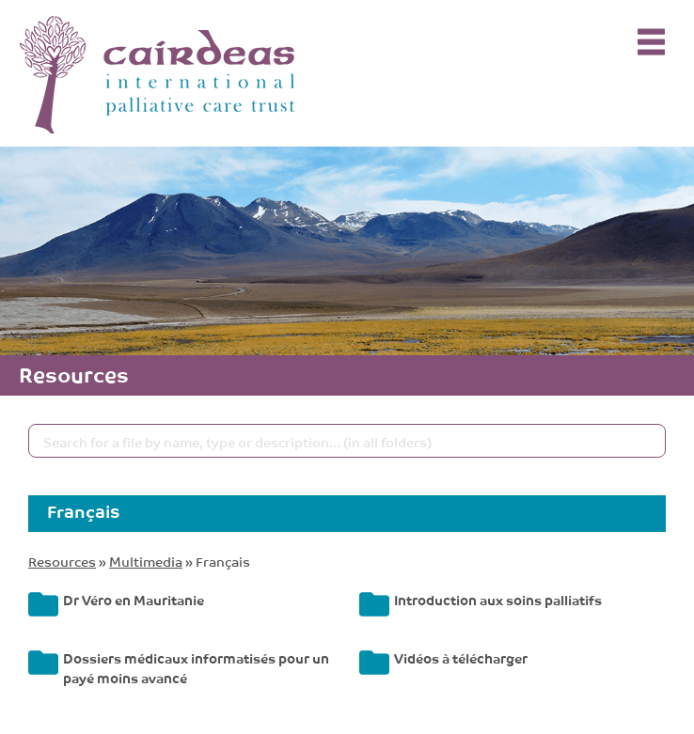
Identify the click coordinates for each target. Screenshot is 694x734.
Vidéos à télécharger (461, 657)
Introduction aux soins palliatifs (498, 599)
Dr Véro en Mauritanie (133, 599)
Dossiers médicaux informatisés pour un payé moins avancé (196, 667)
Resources (62, 560)
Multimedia (145, 560)
